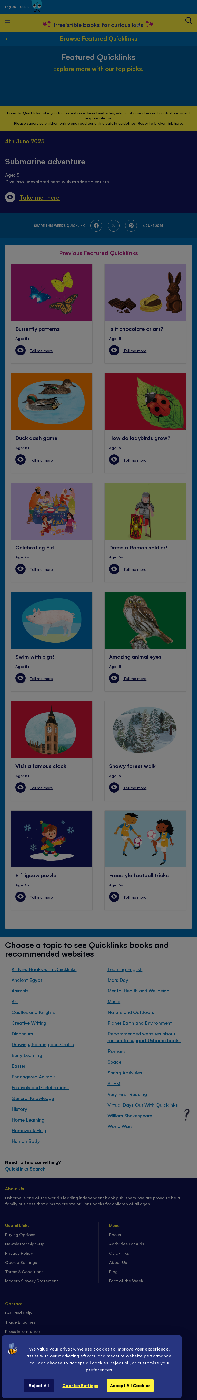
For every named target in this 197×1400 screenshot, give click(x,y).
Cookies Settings (80, 1385)
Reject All (39, 1385)
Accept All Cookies (130, 1385)
